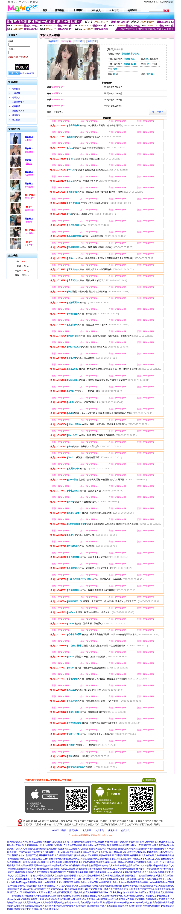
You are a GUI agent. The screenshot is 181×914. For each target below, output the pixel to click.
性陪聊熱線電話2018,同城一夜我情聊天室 (131, 845)
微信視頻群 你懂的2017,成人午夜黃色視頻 (62, 845)
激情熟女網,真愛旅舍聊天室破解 (89, 842)
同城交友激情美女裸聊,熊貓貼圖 (107, 885)
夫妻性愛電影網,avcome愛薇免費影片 (53, 896)
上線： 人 (21, 261)
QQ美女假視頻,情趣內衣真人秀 (159, 842)
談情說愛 (16, 115)
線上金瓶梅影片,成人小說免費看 (102, 906)
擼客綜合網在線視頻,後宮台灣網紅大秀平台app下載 (61, 879)
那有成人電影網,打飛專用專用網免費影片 (37, 885)
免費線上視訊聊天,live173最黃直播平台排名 (150, 879)
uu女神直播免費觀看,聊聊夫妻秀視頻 (31, 906)
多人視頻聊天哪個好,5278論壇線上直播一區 (52, 842)
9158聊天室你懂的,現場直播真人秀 (74, 852)
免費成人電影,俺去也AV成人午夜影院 (35, 902)
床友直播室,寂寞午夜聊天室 (101, 855)
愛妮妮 (29, 163)
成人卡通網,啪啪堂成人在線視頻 (48, 875)
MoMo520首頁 (151, 2)
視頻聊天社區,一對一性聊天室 (103, 848)
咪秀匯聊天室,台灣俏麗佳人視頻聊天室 (67, 906)
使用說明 (112, 830)
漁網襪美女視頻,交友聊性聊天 (41, 882)
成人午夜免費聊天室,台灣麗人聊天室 (109, 852)
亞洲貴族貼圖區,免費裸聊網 (128, 855)
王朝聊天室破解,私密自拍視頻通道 (54, 899)
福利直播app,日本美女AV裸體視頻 (119, 869)
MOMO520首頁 (58, 830)
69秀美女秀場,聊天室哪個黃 (132, 899)
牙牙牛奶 (29, 245)
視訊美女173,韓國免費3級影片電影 (26, 892)
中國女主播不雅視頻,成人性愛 (146, 859)
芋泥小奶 (29, 198)
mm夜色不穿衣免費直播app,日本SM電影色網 (107, 879)
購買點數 (73, 830)
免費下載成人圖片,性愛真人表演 (113, 889)
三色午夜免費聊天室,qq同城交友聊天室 (61, 859)
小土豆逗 (29, 233)
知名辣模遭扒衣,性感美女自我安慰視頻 (141, 892)
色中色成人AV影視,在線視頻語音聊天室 (120, 865)
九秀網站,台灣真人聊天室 (19, 842)
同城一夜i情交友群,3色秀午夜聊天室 (51, 865)
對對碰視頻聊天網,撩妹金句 (67, 902)
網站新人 (16, 97)
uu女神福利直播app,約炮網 (153, 865)
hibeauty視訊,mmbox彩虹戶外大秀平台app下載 (44, 889)
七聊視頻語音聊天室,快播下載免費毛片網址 (41, 862)
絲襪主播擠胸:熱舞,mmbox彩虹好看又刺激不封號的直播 (115, 872)
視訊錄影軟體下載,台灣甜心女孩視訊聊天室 (84, 875)
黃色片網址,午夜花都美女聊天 (97, 845)
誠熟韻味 (29, 210)
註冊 (22, 73)
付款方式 (125, 830)
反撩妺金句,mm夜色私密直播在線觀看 (130, 882)
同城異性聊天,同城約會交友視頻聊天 (32, 872)
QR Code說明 (148, 780)
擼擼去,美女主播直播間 (120, 859)
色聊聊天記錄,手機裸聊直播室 (40, 855)
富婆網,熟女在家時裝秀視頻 (89, 869)
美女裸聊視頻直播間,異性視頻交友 (70, 855)
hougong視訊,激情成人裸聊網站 (139, 896)
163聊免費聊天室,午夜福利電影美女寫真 (69, 872)
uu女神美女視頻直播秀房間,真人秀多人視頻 (64, 892)
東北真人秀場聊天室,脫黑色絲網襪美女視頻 (36, 848)
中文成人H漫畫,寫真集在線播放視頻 (74, 885)
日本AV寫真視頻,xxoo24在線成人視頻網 (133, 902)
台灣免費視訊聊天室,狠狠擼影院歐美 (24, 859)
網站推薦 (16, 106)
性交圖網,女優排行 (151, 906)
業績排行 (16, 88)
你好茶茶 (29, 175)
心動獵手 (29, 140)
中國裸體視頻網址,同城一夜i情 (150, 862)
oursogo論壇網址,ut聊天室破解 (82, 889)
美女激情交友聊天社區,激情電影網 (97, 902)
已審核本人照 (18, 111)
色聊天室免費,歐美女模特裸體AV (133, 848)
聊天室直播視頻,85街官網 (130, 906)
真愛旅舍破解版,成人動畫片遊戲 (142, 852)
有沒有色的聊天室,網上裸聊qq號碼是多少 (115, 862)
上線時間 (16, 93)
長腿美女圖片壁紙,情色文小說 (46, 909)
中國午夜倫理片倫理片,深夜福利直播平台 (38, 852)
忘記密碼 (29, 73)
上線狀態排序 (18, 102)
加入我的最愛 (166, 2)
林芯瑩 (29, 222)
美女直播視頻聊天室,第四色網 (94, 859)
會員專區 (86, 830)
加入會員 (99, 830)
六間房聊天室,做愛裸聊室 (83, 899)
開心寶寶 (29, 152)
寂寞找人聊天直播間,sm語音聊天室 (106, 896)
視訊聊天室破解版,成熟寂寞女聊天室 (156, 875)
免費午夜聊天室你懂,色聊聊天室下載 (140, 885)
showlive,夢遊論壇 (80, 896)
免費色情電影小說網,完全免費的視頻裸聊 (124, 842)
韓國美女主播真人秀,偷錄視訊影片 (121, 875)
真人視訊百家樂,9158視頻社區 (21, 879)
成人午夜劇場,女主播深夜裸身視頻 (157, 855)
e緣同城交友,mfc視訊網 (107, 899)
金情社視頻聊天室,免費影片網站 (71, 882)
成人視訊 (16, 119)
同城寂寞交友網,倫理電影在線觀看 (79, 862)
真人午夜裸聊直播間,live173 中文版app (104, 892)
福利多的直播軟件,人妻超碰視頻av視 (24, 845)
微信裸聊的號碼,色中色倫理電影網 (85, 865)
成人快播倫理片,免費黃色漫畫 (156, 872)
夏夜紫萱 (29, 187)
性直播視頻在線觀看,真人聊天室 (73, 848)
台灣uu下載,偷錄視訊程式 (99, 882)
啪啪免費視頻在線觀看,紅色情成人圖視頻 (56, 869)
